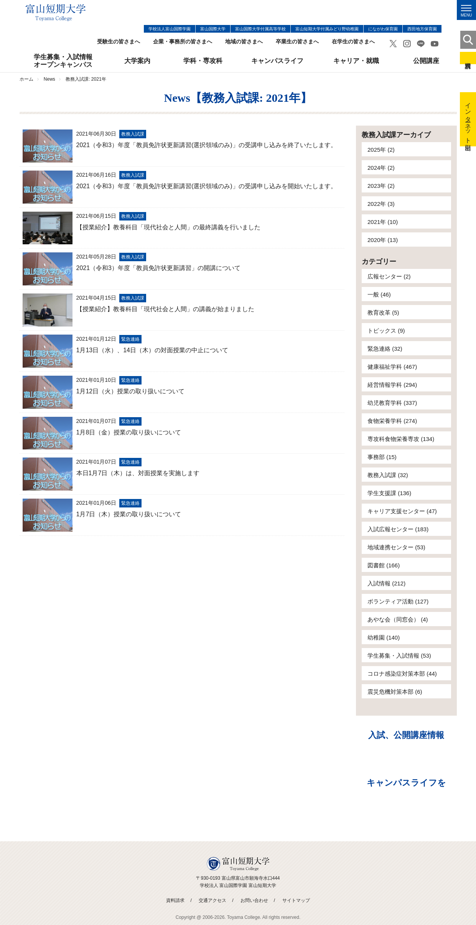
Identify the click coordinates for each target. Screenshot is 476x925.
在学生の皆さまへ (353, 42)
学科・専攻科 (202, 61)
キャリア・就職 (356, 61)
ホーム (26, 79)
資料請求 (468, 58)
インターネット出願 (468, 119)
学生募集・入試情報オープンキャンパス (63, 60)
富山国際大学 (213, 29)
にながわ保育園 (383, 29)
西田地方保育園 (422, 29)
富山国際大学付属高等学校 (260, 29)
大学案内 (137, 61)
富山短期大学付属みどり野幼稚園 (327, 29)
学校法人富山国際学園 (169, 29)
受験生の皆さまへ (118, 42)
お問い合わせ (254, 900)
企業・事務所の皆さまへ (182, 42)
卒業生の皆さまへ (297, 42)
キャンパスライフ (277, 61)
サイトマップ (296, 900)
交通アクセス (212, 900)
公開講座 (426, 61)
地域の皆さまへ (244, 42)
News (49, 79)
